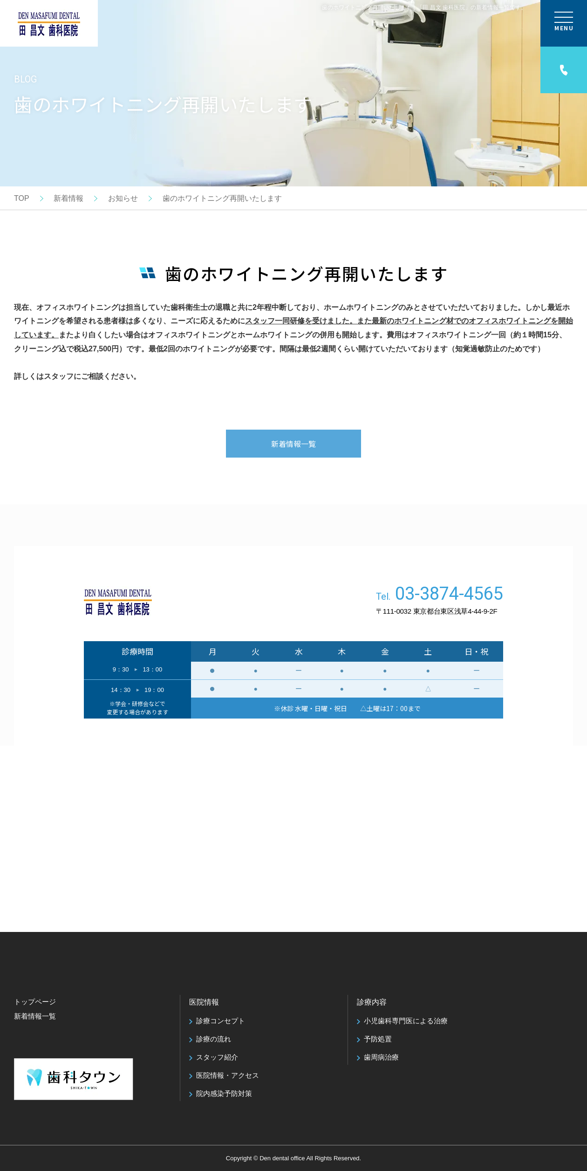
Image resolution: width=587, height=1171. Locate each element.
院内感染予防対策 (224, 1093)
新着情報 (68, 198)
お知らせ (123, 198)
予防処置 (378, 1039)
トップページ (35, 1002)
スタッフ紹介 (217, 1057)
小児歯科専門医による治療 (406, 1021)
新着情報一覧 (293, 443)
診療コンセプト (220, 1021)
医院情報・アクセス (227, 1075)
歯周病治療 (381, 1057)
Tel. (439, 595)
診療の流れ (213, 1039)
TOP (21, 198)
